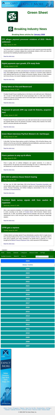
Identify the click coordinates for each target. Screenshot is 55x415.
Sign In (51, 250)
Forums (9, 252)
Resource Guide (34, 252)
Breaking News (41, 408)
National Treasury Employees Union (20, 240)
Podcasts (7, 409)
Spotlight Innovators (6, 256)
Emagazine (16, 408)
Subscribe (4, 250)
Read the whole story (9, 56)
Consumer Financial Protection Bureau (29, 236)
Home (2, 252)
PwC (5, 72)
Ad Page (42, 252)
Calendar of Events (15, 409)
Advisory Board (46, 409)
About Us (23, 256)
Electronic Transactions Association (33, 71)
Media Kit (16, 256)
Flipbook (22, 408)
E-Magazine (24, 252)
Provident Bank (28, 211)
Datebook (15, 252)
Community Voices (26, 409)
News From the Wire (30, 408)
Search (51, 256)
